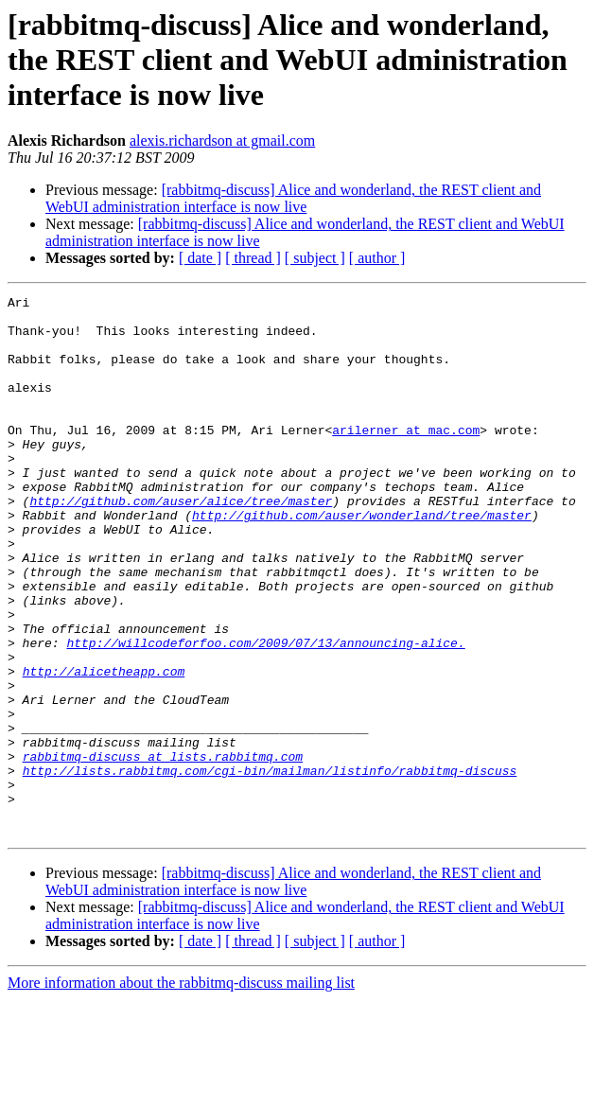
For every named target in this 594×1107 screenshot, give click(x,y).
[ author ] (377, 258)
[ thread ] (253, 258)
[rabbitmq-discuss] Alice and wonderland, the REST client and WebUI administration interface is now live (293, 198)
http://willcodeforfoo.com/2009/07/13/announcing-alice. (265, 713)
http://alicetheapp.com (104, 747)
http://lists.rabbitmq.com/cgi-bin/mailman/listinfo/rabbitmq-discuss (270, 866)
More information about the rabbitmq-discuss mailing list (181, 1090)
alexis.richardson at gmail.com (222, 140)
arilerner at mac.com (406, 457)
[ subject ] (315, 258)
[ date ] (200, 258)
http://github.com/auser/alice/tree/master (180, 543)
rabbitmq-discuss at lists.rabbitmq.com (163, 849)
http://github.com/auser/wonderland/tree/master (362, 560)
